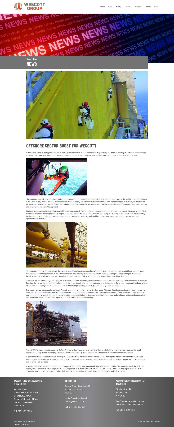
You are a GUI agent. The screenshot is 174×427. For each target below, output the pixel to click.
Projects (138, 6)
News (156, 6)
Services (119, 6)
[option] (87, 105)
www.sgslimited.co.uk (75, 401)
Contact (148, 6)
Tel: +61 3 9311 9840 (126, 410)
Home (102, 6)
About (110, 6)
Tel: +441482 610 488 (75, 407)
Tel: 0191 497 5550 (23, 411)
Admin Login (17, 424)
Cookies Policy (25, 424)
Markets (129, 6)
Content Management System (145, 421)
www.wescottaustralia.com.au (129, 404)
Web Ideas (157, 421)
